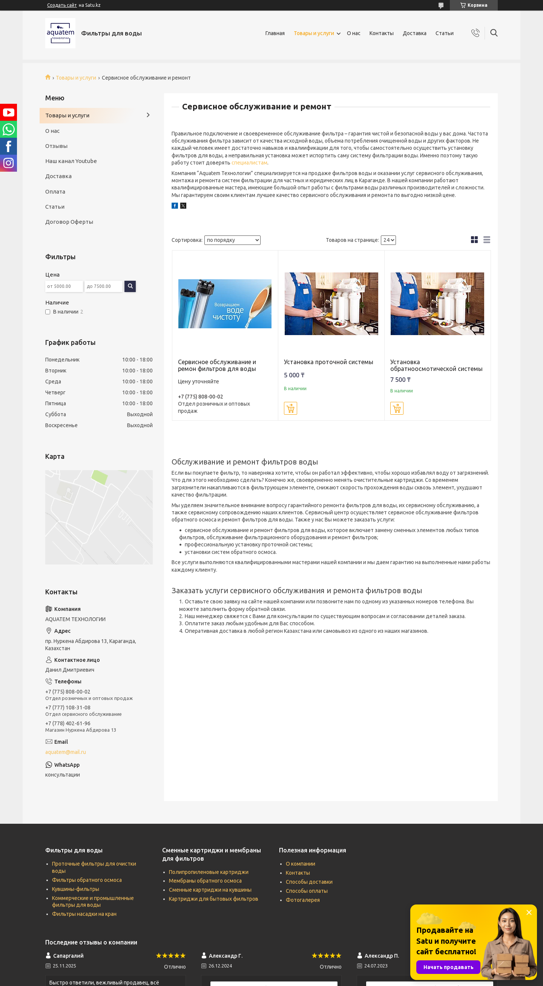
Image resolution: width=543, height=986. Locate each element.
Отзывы (56, 146)
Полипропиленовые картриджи (208, 872)
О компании (300, 864)
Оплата (55, 191)
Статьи (445, 33)
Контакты (382, 33)
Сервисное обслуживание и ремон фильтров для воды (217, 365)
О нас (353, 33)
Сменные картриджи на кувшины (210, 890)
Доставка (414, 33)
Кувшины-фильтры (75, 889)
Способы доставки (309, 882)
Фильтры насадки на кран (84, 914)
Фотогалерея (303, 900)
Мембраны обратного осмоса (205, 881)
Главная (275, 33)
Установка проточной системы (328, 361)
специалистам (249, 163)
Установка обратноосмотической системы (436, 365)
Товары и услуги (314, 33)
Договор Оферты (69, 221)
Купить (290, 408)
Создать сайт (62, 5)
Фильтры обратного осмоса (87, 880)
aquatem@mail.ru (65, 752)
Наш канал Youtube (71, 161)
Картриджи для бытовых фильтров (213, 899)
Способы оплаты (307, 891)
